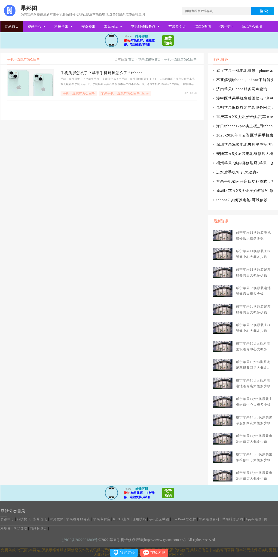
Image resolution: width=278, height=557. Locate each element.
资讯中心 (34, 26)
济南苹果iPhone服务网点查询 (241, 89)
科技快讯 (61, 26)
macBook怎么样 (184, 519)
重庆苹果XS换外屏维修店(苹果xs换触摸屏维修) (244, 117)
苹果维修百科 (209, 519)
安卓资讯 (88, 26)
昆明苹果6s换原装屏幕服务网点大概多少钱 (244, 107)
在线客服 (157, 552)
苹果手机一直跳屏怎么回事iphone (125, 93)
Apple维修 (254, 519)
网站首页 (12, 26)
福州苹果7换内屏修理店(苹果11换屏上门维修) (244, 163)
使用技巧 (226, 26)
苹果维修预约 (232, 519)
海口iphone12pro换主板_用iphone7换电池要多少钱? (244, 126)
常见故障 (111, 26)
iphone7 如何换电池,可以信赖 (242, 200)
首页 (131, 59)
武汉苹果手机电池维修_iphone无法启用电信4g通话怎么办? (244, 71)
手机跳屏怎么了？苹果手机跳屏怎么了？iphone (102, 73)
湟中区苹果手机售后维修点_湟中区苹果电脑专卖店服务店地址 (244, 98)
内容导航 (20, 528)
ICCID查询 (203, 26)
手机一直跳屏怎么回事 (180, 59)
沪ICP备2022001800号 (80, 540)
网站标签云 (38, 528)
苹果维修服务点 (143, 26)
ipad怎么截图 (252, 26)
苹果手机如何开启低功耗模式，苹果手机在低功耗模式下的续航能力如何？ (244, 181)
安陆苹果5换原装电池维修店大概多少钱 (244, 154)
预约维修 (127, 552)
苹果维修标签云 (149, 59)
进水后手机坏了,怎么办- (237, 172)
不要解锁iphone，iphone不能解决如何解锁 (244, 80)
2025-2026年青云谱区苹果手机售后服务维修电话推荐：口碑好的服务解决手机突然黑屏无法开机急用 (244, 135)
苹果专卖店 (177, 26)
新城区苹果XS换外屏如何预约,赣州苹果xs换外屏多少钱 (244, 191)
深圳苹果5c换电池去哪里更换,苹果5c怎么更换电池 (244, 144)
